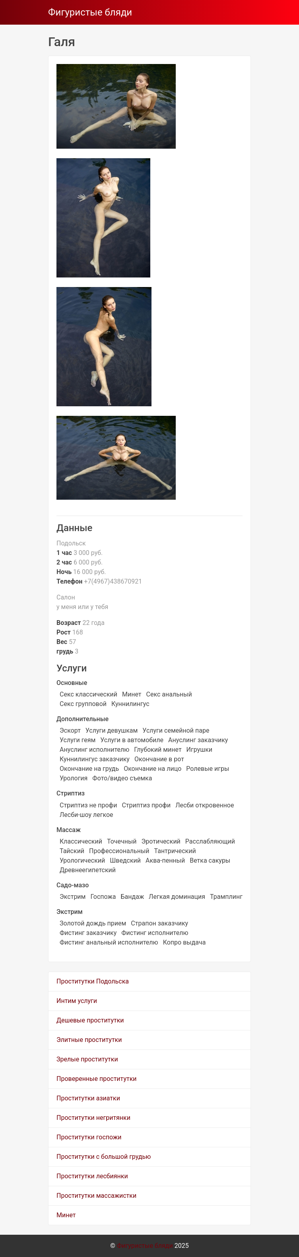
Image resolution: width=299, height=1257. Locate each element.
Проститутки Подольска (92, 981)
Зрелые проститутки (87, 1059)
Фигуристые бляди (90, 12)
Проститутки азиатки (88, 1098)
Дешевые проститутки (90, 1020)
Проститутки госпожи (88, 1137)
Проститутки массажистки (96, 1195)
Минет (66, 1215)
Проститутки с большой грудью (103, 1156)
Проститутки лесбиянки (92, 1176)
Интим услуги (76, 1001)
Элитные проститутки (89, 1040)
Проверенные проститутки (96, 1078)
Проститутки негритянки (93, 1117)
